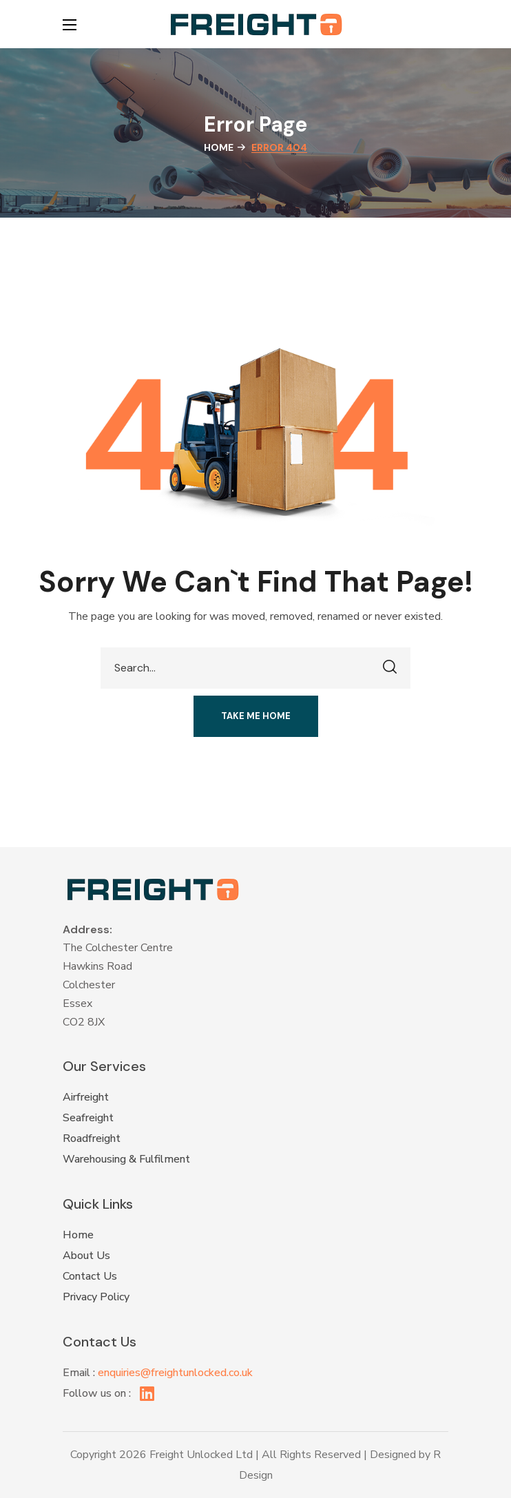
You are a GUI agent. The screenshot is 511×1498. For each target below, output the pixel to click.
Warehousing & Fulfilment (126, 1159)
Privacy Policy (96, 1296)
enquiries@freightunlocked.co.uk (175, 1372)
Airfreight (86, 1097)
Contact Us (90, 1276)
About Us (86, 1255)
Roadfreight (92, 1138)
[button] (441, 24)
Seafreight (88, 1117)
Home (218, 147)
